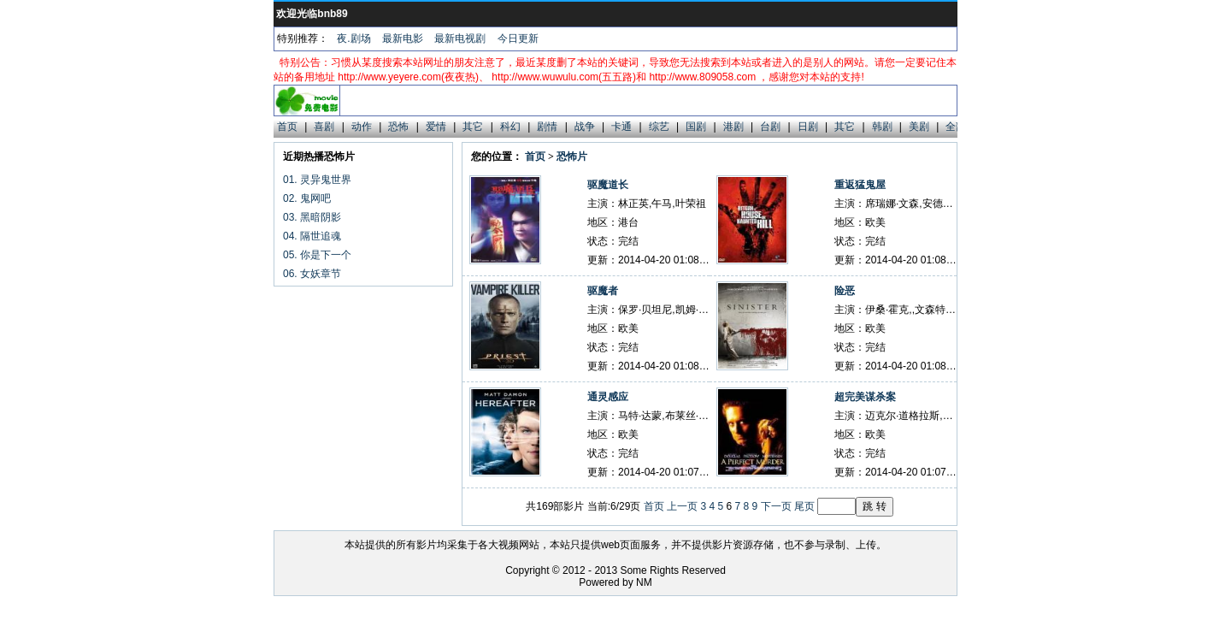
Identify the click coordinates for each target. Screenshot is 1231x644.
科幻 (510, 127)
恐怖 (398, 127)
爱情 (436, 127)
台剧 (770, 127)
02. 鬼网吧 (307, 198)
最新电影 (402, 38)
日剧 (808, 127)
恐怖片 (572, 156)
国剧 (696, 127)
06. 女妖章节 (312, 274)
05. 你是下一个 (317, 255)
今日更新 (518, 38)
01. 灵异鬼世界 (317, 180)
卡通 (621, 127)
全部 (955, 127)
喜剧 (324, 127)
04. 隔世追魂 (312, 236)
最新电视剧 (460, 38)
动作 (361, 127)
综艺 (659, 127)
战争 (584, 127)
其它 (472, 127)
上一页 (682, 506)
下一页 (776, 506)
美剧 (919, 127)
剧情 (547, 127)
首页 (287, 127)
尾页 (804, 506)
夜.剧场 (353, 38)
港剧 (733, 127)
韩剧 (882, 127)
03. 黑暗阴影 (312, 217)
